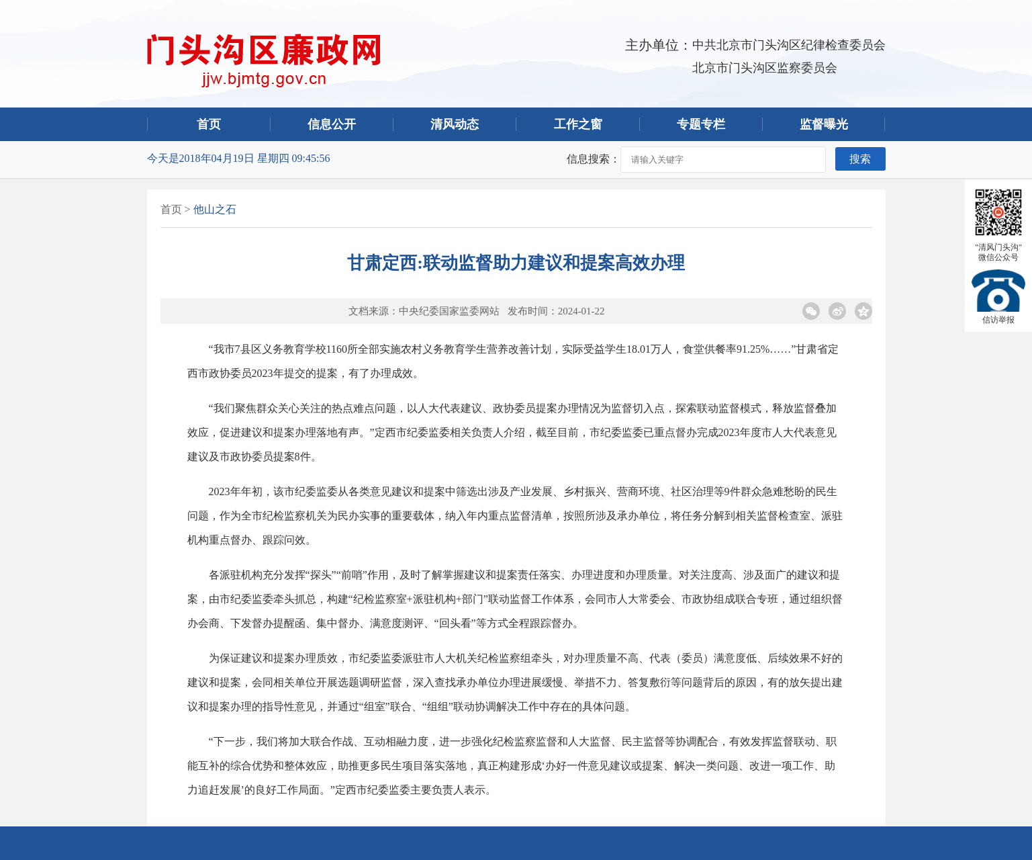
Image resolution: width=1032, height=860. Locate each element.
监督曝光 (824, 124)
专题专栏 (701, 124)
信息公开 (332, 124)
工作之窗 (578, 124)
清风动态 (454, 124)
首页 (209, 124)
